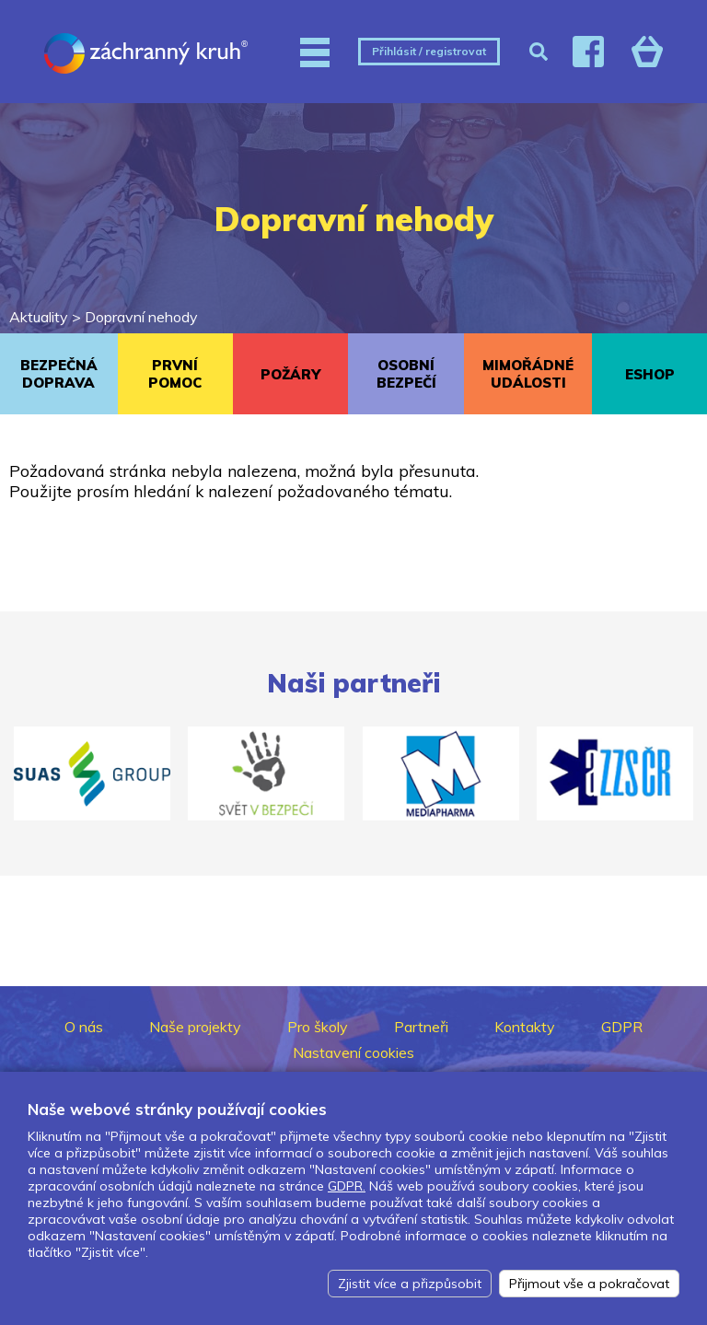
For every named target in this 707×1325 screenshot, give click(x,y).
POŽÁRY (290, 374)
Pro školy (317, 1026)
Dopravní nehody (141, 317)
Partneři (421, 1026)
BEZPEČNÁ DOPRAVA (59, 373)
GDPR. (346, 1186)
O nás (83, 1026)
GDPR (622, 1026)
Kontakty (524, 1026)
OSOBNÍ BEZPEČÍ (406, 373)
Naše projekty (195, 1026)
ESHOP (650, 374)
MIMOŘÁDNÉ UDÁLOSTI (528, 373)
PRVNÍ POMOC (175, 373)
